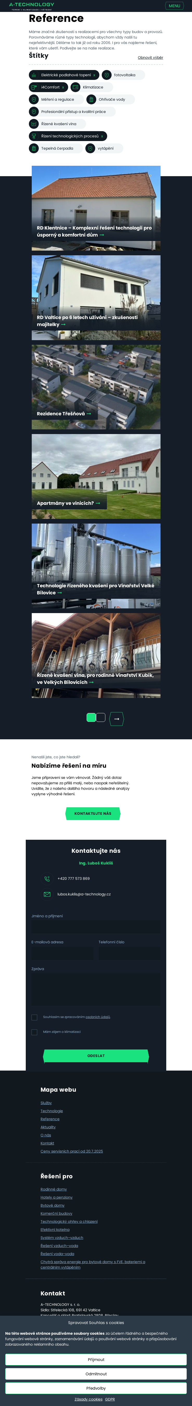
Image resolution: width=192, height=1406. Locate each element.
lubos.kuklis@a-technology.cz (84, 893)
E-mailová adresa (47, 942)
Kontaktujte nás (93, 813)
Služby (46, 1102)
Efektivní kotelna (55, 1229)
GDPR (110, 1399)
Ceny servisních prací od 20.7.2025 (72, 1151)
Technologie (52, 1111)
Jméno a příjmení (47, 916)
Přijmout (96, 1359)
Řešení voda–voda (57, 1253)
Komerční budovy (56, 1213)
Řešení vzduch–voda (59, 1245)
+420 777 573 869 (73, 878)
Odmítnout (96, 1374)
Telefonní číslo (111, 942)
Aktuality (48, 1127)
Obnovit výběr (150, 57)
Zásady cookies (89, 1399)
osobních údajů (98, 1017)
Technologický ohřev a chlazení (69, 1221)
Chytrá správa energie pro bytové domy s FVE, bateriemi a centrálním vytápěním (93, 1264)
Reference (50, 1119)
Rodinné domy (54, 1189)
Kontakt (47, 1143)
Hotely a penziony (57, 1197)
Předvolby (96, 1388)
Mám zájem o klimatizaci (62, 1031)
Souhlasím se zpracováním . (77, 1017)
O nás (46, 1135)
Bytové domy (53, 1205)
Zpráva (37, 968)
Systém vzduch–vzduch (62, 1237)
